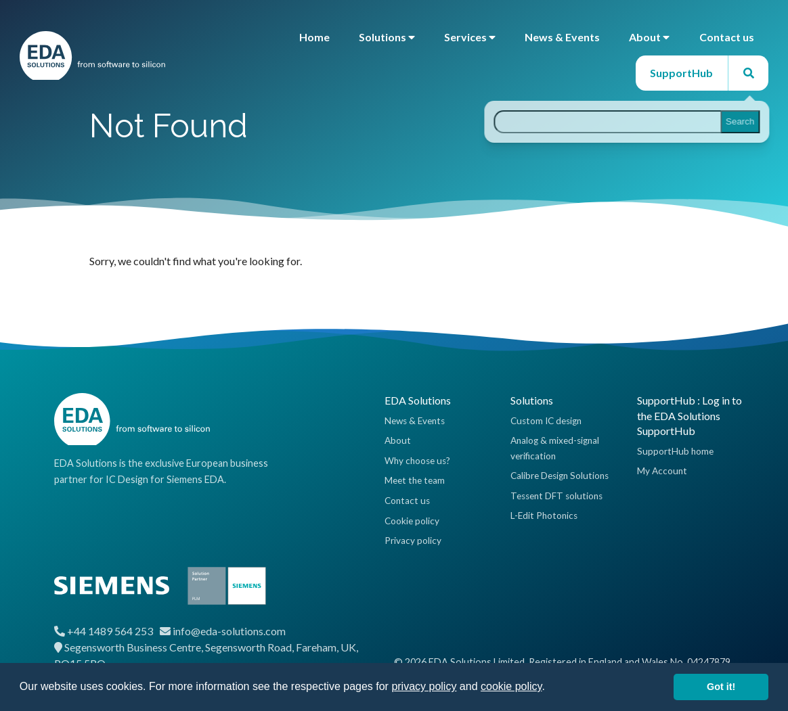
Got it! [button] (721, 686)
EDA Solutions (418, 400)
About (649, 36)
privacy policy (423, 686)
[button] (550, 688)
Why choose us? (417, 460)
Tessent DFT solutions (556, 495)
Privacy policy (413, 540)
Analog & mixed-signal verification (554, 448)
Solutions (387, 36)
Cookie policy (412, 520)
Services (470, 36)
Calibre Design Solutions (559, 475)
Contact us (726, 36)
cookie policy (511, 686)
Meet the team (415, 480)
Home (314, 36)
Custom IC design (546, 420)
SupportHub (681, 72)
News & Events (562, 36)
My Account (662, 470)
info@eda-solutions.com (229, 630)
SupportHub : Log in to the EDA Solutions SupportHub (689, 415)
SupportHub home (675, 451)
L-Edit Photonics (543, 515)
